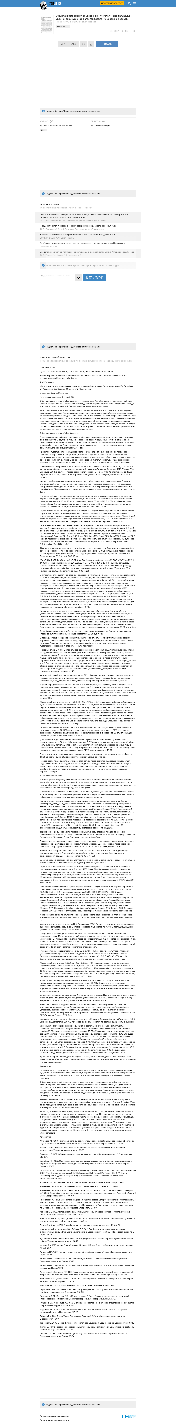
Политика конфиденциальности (54, 1420)
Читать (107, 44)
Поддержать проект (112, 3)
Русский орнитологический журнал (56, 125)
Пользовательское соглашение (54, 1416)
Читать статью (94, 277)
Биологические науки (100, 125)
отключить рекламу (91, 111)
